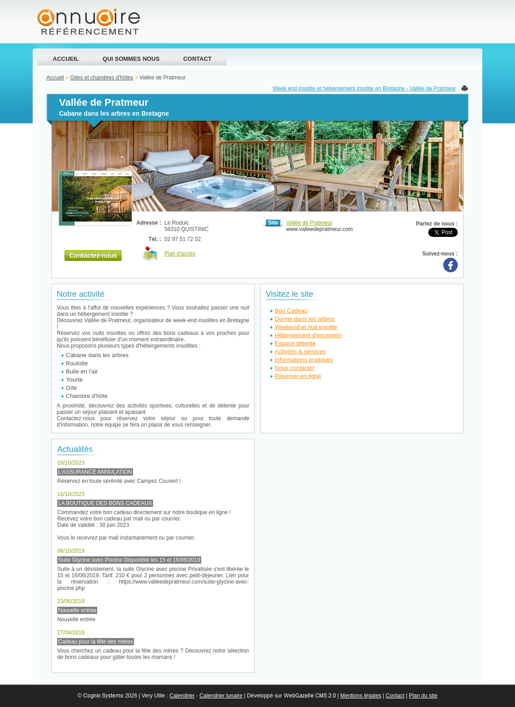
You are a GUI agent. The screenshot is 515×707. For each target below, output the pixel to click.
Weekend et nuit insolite (306, 327)
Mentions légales (360, 695)
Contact (197, 58)
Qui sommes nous (131, 58)
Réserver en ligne (298, 376)
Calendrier (181, 695)
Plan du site (423, 695)
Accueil (66, 58)
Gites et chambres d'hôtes (101, 77)
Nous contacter (294, 367)
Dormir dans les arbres (305, 318)
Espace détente (295, 343)
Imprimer (464, 88)
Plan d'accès (179, 253)
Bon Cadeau (291, 310)
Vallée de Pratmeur (309, 223)
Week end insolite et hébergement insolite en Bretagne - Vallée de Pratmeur (364, 88)
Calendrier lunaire (221, 695)
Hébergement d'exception (308, 335)
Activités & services (300, 351)
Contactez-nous (93, 255)
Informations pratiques (304, 359)
